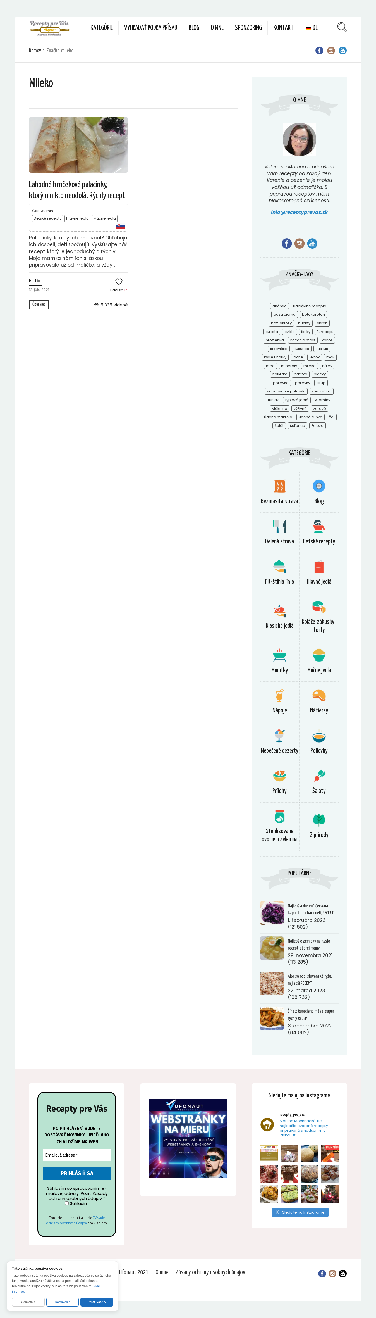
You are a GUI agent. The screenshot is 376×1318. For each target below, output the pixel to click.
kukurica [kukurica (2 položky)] (301, 348)
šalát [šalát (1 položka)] (279, 425)
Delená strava (279, 541)
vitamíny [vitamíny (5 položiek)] (322, 400)
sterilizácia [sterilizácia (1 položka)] (321, 391)
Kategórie (101, 28)
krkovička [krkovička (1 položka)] (279, 348)
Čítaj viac (38, 304)
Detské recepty (47, 218)
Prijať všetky (96, 1301)
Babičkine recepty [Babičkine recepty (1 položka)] (309, 306)
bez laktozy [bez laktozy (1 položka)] (281, 323)
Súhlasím (76, 1203)
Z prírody (319, 835)
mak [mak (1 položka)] (330, 357)
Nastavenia (62, 1301)
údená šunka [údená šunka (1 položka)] (310, 417)
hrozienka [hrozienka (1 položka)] (275, 340)
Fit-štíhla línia (279, 582)
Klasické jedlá (280, 626)
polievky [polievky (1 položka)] (302, 383)
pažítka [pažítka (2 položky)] (300, 374)
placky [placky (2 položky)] (320, 374)
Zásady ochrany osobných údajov (75, 1220)
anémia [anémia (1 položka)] (279, 306)
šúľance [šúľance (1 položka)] (297, 425)
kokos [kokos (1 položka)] (327, 340)
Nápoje (279, 710)
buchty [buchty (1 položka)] (304, 323)
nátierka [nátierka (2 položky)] (280, 374)
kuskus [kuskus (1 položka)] (322, 348)
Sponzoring (248, 28)
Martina (35, 281)
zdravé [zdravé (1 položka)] (319, 408)
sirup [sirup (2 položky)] (321, 383)
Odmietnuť (28, 1301)
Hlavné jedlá (77, 218)
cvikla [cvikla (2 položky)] (289, 331)
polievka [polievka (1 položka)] (281, 383)
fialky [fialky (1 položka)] (305, 331)
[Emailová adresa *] (77, 1156)
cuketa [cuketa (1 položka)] (271, 331)
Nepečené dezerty (279, 751)
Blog (194, 28)
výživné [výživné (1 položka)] (300, 408)
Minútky (279, 670)
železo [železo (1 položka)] (318, 425)
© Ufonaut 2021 (132, 1272)
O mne (217, 28)
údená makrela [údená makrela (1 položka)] (278, 417)
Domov (35, 50)
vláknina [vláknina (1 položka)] (279, 408)
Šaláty (319, 791)
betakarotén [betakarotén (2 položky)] (313, 314)
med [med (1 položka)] (270, 365)
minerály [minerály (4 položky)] (289, 365)
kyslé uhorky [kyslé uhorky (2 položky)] (275, 357)
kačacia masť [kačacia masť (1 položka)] (302, 340)
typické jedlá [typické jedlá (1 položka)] (296, 400)
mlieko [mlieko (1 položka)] (309, 365)
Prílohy (279, 791)
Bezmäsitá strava (279, 501)
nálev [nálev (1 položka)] (327, 365)
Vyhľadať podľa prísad (150, 28)
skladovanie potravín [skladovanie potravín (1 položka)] (286, 391)
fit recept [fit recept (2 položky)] (325, 331)
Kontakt (283, 28)
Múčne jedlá (105, 218)
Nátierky (319, 710)
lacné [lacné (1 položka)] (298, 357)
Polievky (319, 751)
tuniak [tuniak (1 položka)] (273, 400)
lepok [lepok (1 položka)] (315, 357)
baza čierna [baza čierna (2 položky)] (285, 314)
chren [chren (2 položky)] (322, 323)
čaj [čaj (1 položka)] (331, 417)
